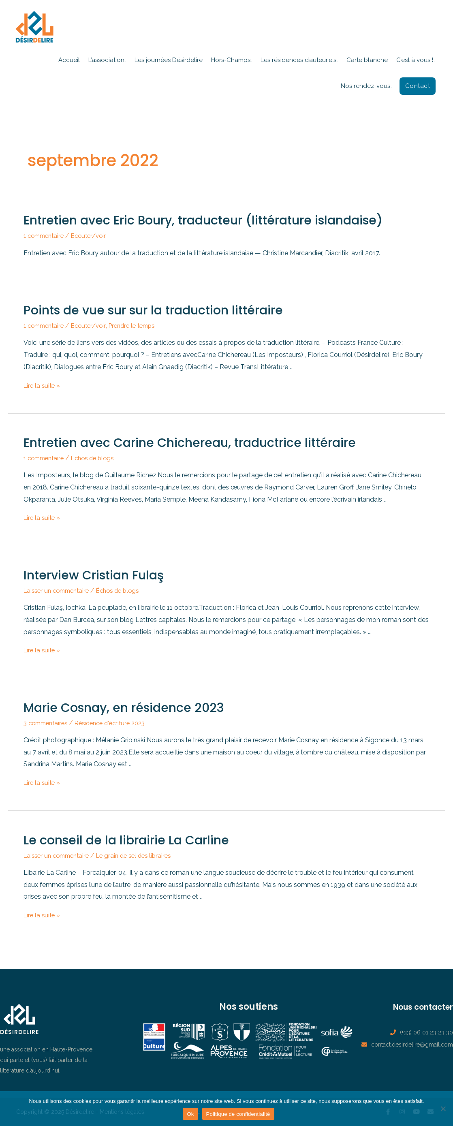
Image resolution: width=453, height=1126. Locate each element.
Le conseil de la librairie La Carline (126, 840)
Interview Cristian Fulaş (94, 575)
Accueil (69, 60)
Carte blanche (367, 60)
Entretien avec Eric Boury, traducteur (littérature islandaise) (203, 220)
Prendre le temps (141, 325)
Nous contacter (417, 1006)
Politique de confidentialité (238, 1114)
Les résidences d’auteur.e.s (298, 60)
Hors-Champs (230, 60)
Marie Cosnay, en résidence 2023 (124, 707)
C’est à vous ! (414, 60)
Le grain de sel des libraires (143, 855)
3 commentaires (48, 723)
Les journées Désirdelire (169, 60)
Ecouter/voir (94, 235)
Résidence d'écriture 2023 (117, 723)
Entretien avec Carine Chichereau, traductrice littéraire (190, 442)
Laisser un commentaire (59, 590)
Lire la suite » (43, 385)
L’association (106, 60)
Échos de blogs (98, 458)
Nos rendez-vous (365, 86)
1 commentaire (46, 235)
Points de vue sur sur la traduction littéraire (153, 310)
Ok (190, 1114)
